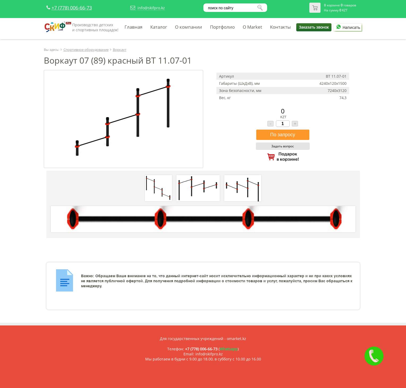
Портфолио (222, 27)
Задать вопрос (282, 146)
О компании (188, 27)
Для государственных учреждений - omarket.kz (203, 338)
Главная (133, 27)
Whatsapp (229, 348)
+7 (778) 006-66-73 (72, 8)
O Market (252, 27)
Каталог (158, 27)
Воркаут (119, 49)
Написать (347, 27)
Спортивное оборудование (86, 49)
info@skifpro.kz (151, 7)
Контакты (280, 27)
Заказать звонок (314, 27)
